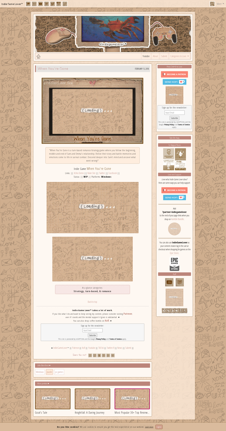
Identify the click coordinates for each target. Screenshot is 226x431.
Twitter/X (110, 347)
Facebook (113, 173)
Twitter (102, 173)
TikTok (101, 347)
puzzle (49, 372)
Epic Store (174, 253)
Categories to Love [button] (178, 56)
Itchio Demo (79, 173)
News (119, 347)
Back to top (92, 301)
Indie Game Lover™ (12, 4)
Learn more (149, 426)
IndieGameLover (60, 347)
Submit (164, 56)
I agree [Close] (159, 427)
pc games (59, 372)
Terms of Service (115, 339)
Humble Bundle (177, 219)
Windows (40, 372)
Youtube (146, 56)
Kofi (107, 320)
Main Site (91, 173)
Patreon (128, 313)
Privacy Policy (101, 339)
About (155, 56)
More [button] (219, 3)
